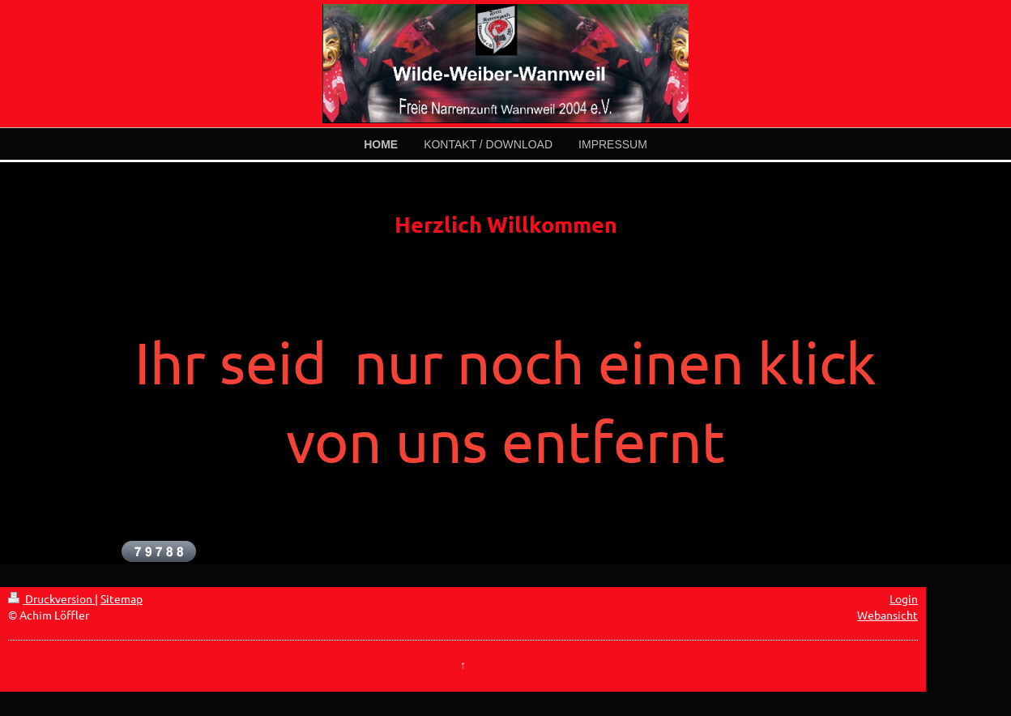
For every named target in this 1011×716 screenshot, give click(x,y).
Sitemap (121, 598)
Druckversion (51, 598)
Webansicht (887, 614)
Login (903, 598)
